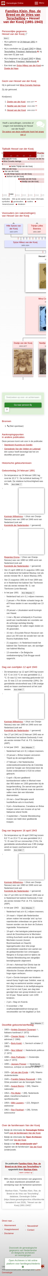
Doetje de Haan (11, 68)
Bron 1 (6, 38)
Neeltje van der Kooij (16, 106)
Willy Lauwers (17, 1103)
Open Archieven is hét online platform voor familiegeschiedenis (24, 1263)
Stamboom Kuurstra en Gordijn (18, 445)
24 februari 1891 (27, 42)
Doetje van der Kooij (16, 102)
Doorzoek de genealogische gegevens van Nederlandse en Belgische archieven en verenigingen (23, 1252)
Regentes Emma (11, 557)
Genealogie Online (14, 3)
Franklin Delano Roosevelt (23, 1079)
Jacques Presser (18, 1064)
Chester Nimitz (17, 1036)
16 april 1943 (27, 58)
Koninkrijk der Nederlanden (16, 525)
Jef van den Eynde (19, 1072)
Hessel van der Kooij (16, 110)
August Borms (17, 1086)
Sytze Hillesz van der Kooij (29, 65)
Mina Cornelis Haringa (30, 85)
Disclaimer (9, 1233)
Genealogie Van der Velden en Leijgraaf (22, 449)
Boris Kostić (16, 1043)
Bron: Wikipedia (27, 593)
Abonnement (10, 1225)
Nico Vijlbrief (16, 1050)
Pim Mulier (16, 1093)
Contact (30, 1230)
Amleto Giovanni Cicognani (23, 1029)
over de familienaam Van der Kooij (24, 1133)
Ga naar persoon (23, 405)
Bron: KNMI (15, 484)
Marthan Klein (30, 1169)
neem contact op (25, 1173)
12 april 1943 (28, 49)
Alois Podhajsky (18, 1057)
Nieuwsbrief (32, 1226)
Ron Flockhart (17, 1110)
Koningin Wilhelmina (13, 516)
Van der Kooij (20, 1140)
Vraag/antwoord (11, 1229)
